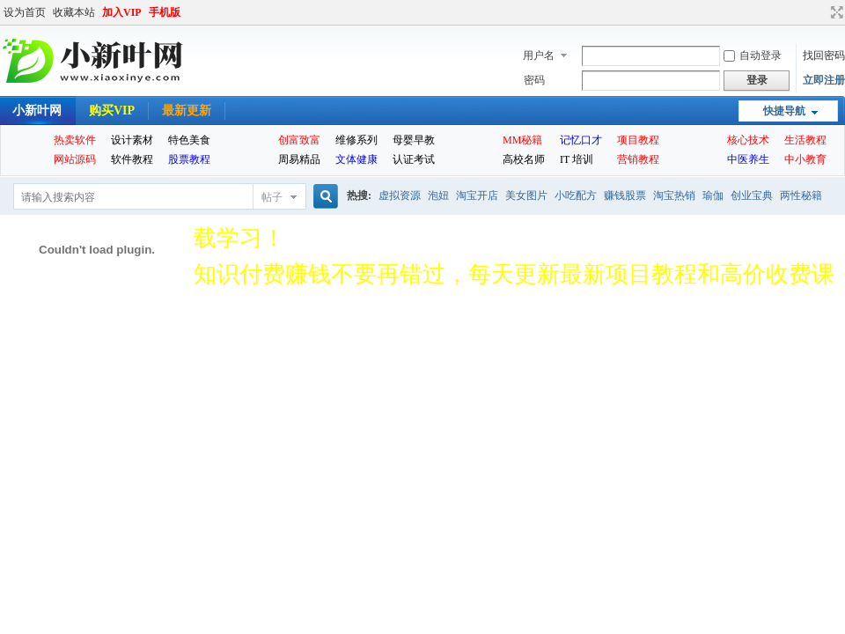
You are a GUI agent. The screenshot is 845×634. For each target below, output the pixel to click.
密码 (534, 80)
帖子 (272, 197)
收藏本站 (74, 12)
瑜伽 (713, 195)
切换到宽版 (835, 12)
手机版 (164, 12)
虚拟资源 (399, 195)
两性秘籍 (801, 195)
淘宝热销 (674, 195)
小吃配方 (576, 195)
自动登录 (753, 55)
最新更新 (186, 110)
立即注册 (824, 80)
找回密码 (824, 55)
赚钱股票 (625, 195)
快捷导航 (784, 111)
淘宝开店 (477, 195)
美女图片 (526, 195)
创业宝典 (752, 195)
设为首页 (25, 12)
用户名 (539, 55)
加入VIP (122, 12)
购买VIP (112, 110)
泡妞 (438, 195)
